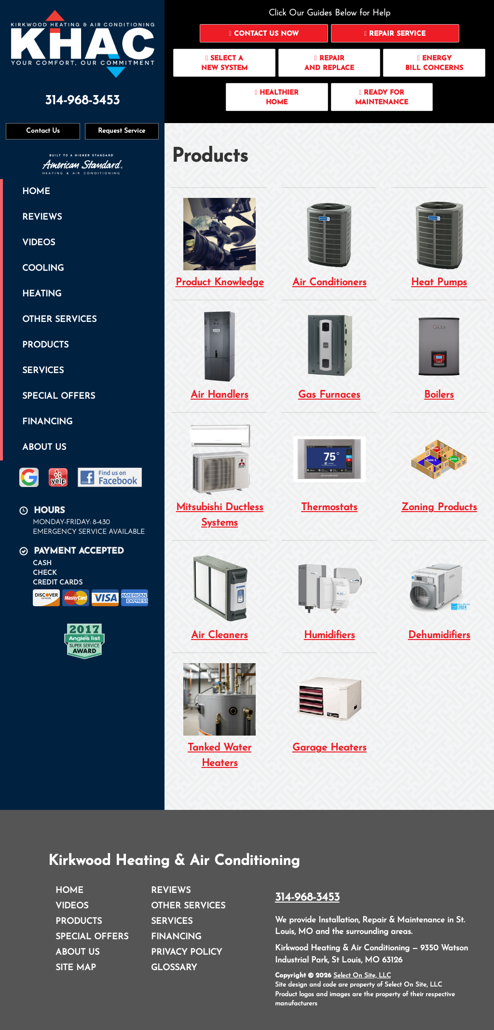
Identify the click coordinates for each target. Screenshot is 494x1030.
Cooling (43, 268)
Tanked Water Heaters (219, 715)
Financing (47, 422)
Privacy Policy (186, 952)
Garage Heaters (329, 708)
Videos (38, 243)
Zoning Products (439, 467)
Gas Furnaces (329, 355)
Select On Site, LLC (362, 976)
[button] (264, 33)
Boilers (439, 355)
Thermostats (329, 467)
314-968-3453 (307, 898)
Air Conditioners (329, 242)
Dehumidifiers (439, 595)
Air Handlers (219, 355)
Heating (41, 294)
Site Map (75, 968)
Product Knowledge (219, 242)
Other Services (59, 320)
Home (36, 192)
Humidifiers (329, 595)
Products (45, 345)
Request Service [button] (121, 131)
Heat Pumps (439, 242)
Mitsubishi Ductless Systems (219, 475)
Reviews (42, 217)
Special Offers (58, 396)
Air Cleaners (219, 595)
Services (43, 371)
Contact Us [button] (43, 131)
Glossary (174, 968)
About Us (44, 448)
